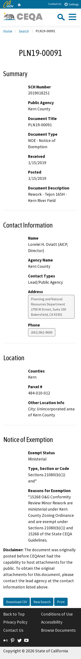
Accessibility (51, 622)
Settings (71, 4)
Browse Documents (58, 630)
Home (7, 31)
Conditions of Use (57, 614)
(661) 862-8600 (41, 332)
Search (24, 31)
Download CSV (16, 602)
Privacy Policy (15, 622)
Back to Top (14, 614)
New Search (42, 602)
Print (61, 602)
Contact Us (54, 4)
